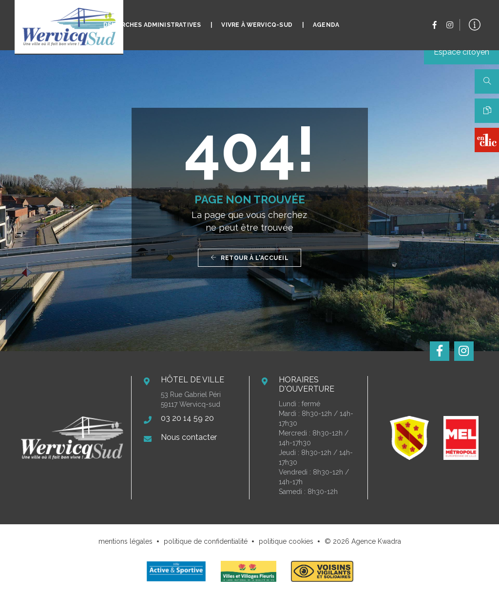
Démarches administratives (152, 17)
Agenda (326, 17)
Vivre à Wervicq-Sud (256, 17)
